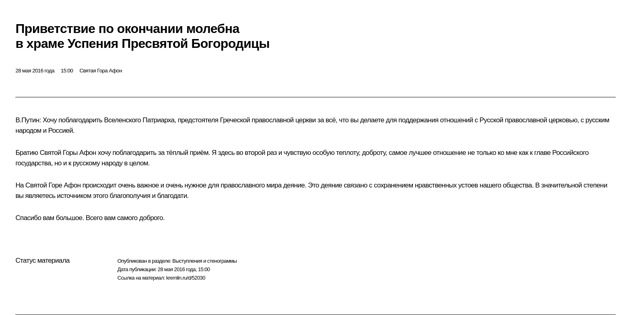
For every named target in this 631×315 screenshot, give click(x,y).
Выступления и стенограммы (204, 261)
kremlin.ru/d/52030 (185, 278)
